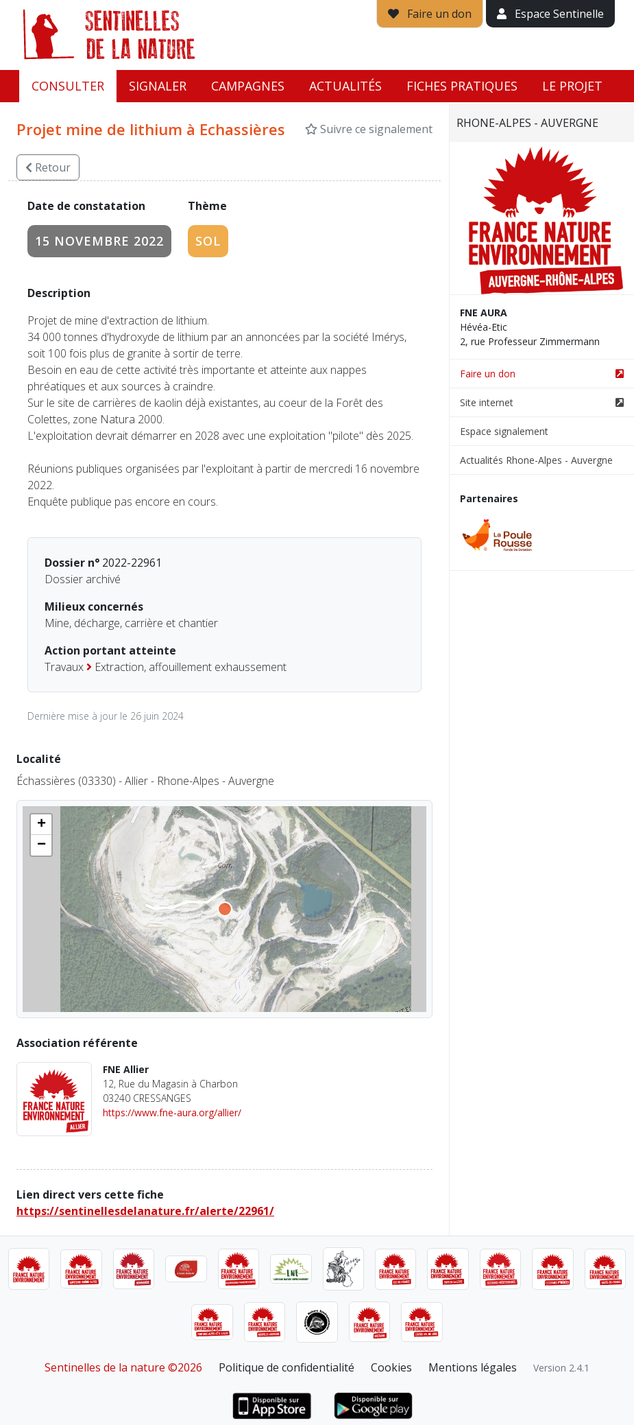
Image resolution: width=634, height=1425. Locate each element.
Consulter (68, 86)
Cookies (391, 1367)
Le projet (572, 86)
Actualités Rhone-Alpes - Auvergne (536, 460)
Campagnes (247, 86)
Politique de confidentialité (286, 1367)
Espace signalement (504, 431)
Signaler (157, 86)
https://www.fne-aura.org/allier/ (172, 1112)
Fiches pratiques (461, 86)
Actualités (345, 86)
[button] (41, 824)
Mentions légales (472, 1367)
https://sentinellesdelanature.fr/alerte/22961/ (145, 1210)
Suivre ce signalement (368, 129)
